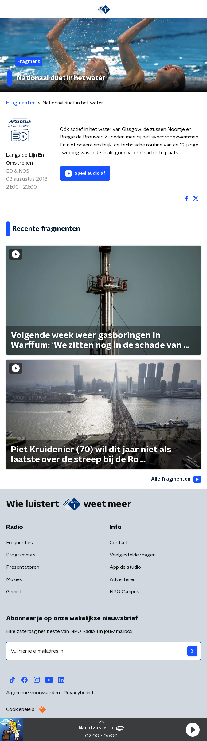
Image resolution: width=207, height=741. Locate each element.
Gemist (14, 591)
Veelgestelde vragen (133, 554)
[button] (192, 729)
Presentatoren (22, 567)
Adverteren (123, 579)
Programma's (21, 554)
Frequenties (19, 542)
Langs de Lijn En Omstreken (25, 159)
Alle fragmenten (176, 479)
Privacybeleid (78, 692)
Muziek (14, 579)
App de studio (125, 567)
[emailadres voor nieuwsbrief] (103, 651)
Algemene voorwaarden (33, 692)
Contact (119, 542)
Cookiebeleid (20, 709)
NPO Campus (124, 591)
